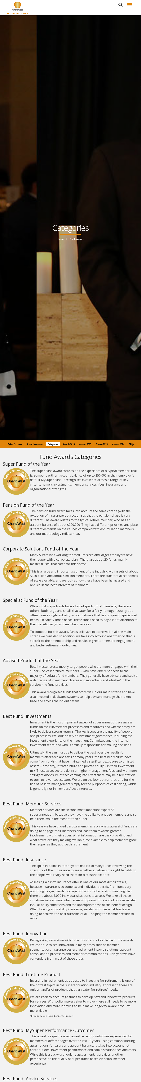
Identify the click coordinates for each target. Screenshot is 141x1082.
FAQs (131, 444)
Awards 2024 (118, 444)
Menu (129, 3)
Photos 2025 (102, 444)
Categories (53, 444)
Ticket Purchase (14, 444)
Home (61, 239)
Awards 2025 (85, 444)
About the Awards (35, 444)
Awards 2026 (69, 444)
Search (120, 5)
